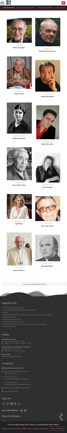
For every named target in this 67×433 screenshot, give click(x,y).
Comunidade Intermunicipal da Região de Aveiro (19, 310)
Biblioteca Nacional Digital (12, 319)
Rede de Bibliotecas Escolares (13, 322)
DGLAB (5, 312)
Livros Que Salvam (45, 8)
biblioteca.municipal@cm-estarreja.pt (17, 388)
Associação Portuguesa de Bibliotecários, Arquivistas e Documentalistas (27, 315)
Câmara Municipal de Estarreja (13, 307)
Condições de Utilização (29, 430)
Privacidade (41, 430)
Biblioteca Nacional (9, 317)
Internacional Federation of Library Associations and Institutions (25, 324)
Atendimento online (11, 391)
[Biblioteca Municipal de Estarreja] (6, 2)
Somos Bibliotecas (9, 326)
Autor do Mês (8, 8)
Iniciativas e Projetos (26, 8)
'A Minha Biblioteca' (10, 410)
